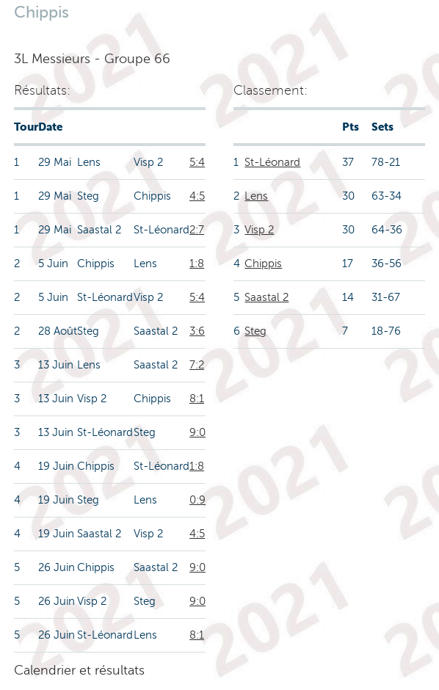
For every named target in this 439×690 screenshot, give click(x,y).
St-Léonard (272, 162)
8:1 (196, 398)
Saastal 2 (266, 297)
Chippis (263, 263)
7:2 (196, 365)
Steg (255, 331)
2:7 (196, 230)
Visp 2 (259, 230)
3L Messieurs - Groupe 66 (92, 58)
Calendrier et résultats (79, 670)
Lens (256, 196)
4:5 (197, 196)
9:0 (197, 432)
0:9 (197, 500)
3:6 (197, 331)
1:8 (196, 263)
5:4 (197, 162)
